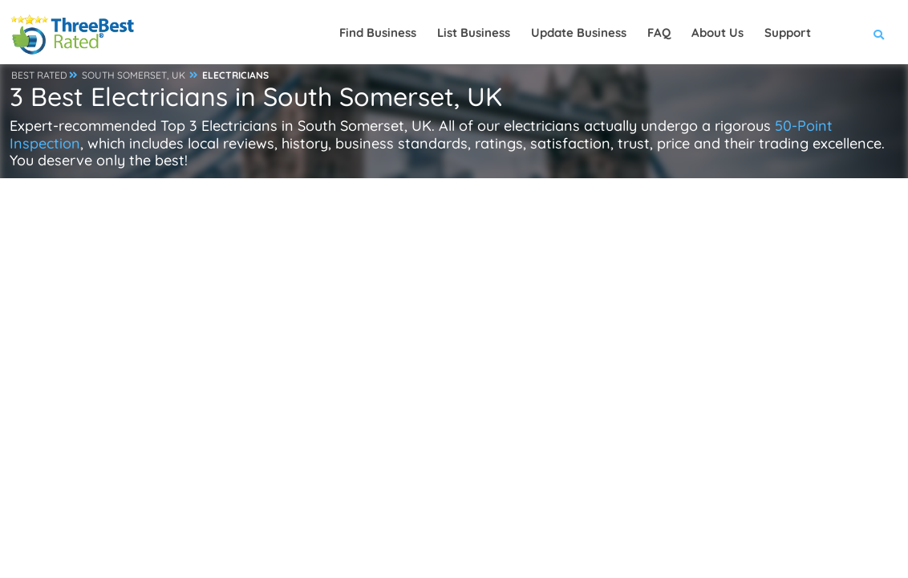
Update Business (578, 32)
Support (787, 32)
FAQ (659, 32)
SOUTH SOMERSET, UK (133, 75)
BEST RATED (39, 75)
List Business (473, 32)
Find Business (377, 32)
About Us (717, 32)
